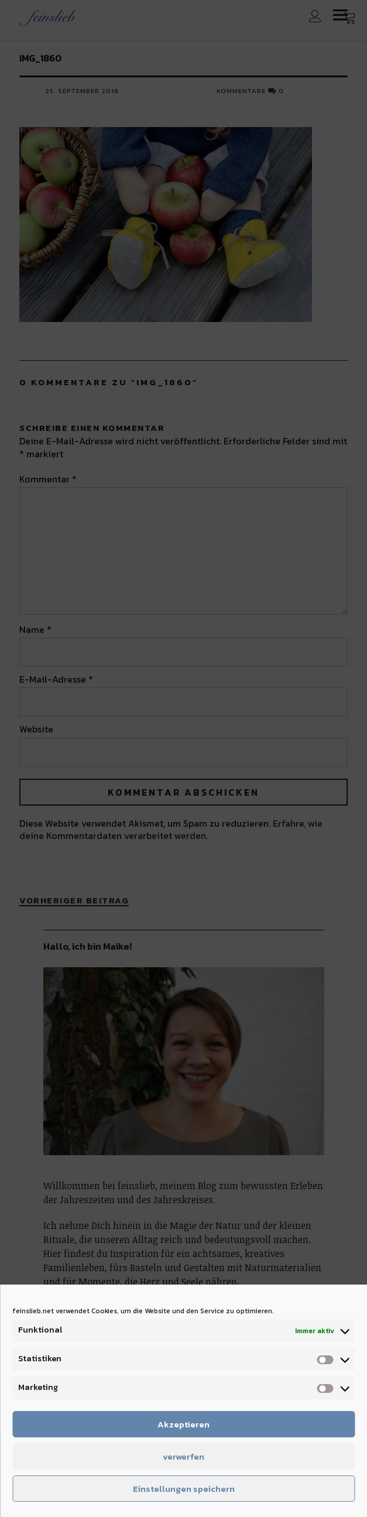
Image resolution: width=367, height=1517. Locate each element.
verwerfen (183, 1456)
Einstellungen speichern (184, 1488)
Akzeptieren (183, 1424)
